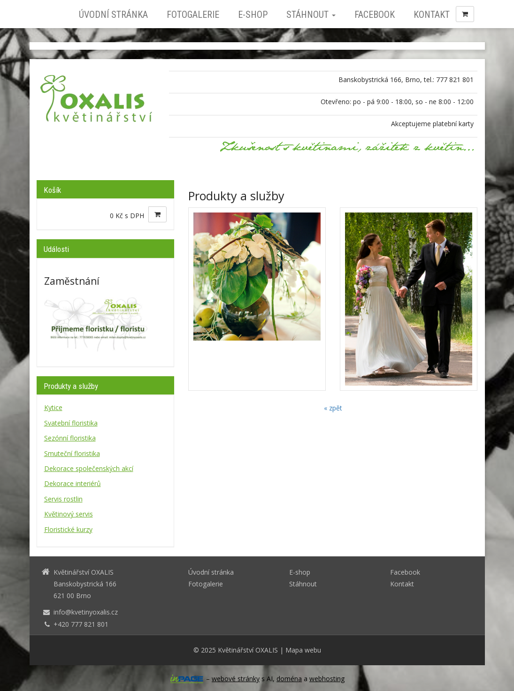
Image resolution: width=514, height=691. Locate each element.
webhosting (327, 678)
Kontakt (432, 14)
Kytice (53, 407)
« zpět (333, 407)
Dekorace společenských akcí (88, 468)
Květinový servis (68, 513)
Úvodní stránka (113, 14)
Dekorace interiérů (72, 483)
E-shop (253, 14)
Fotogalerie (193, 14)
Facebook (374, 14)
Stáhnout (311, 14)
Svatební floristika (71, 422)
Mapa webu (303, 649)
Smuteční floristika (72, 453)
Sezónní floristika (70, 437)
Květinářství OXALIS (248, 649)
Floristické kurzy (68, 529)
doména (289, 678)
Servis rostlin (63, 498)
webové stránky (236, 678)
